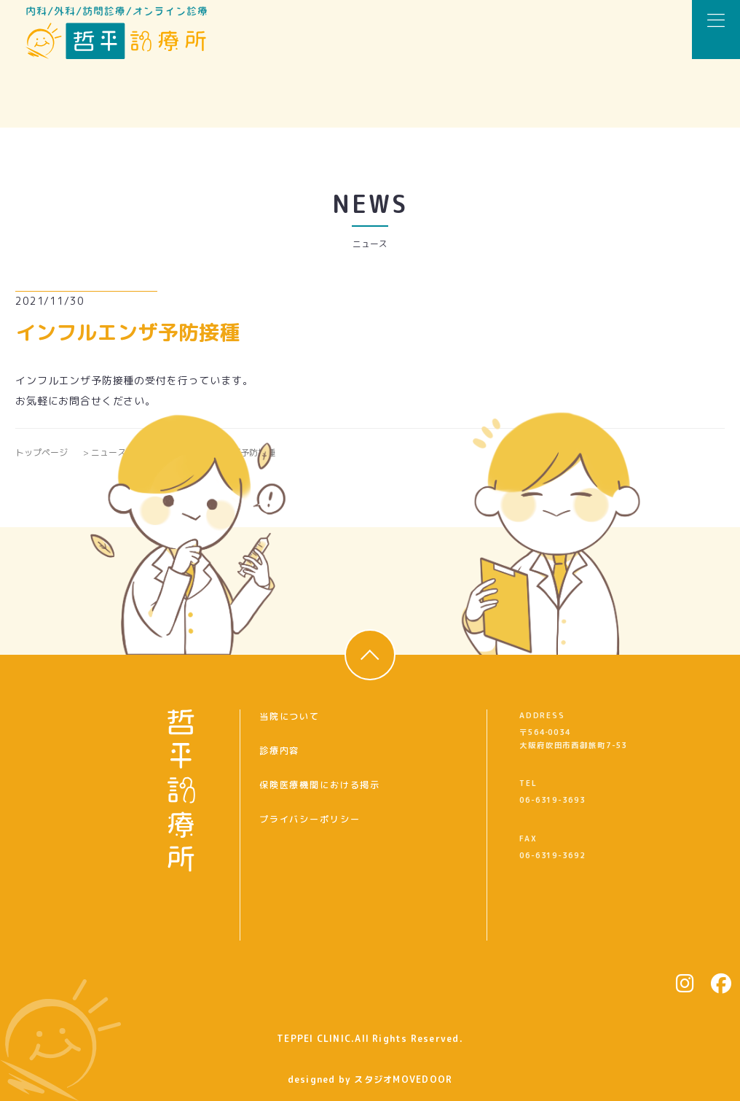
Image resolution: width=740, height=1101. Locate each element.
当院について (289, 716)
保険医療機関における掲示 (319, 785)
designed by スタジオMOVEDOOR (370, 1079)
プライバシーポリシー (309, 819)
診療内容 (279, 750)
